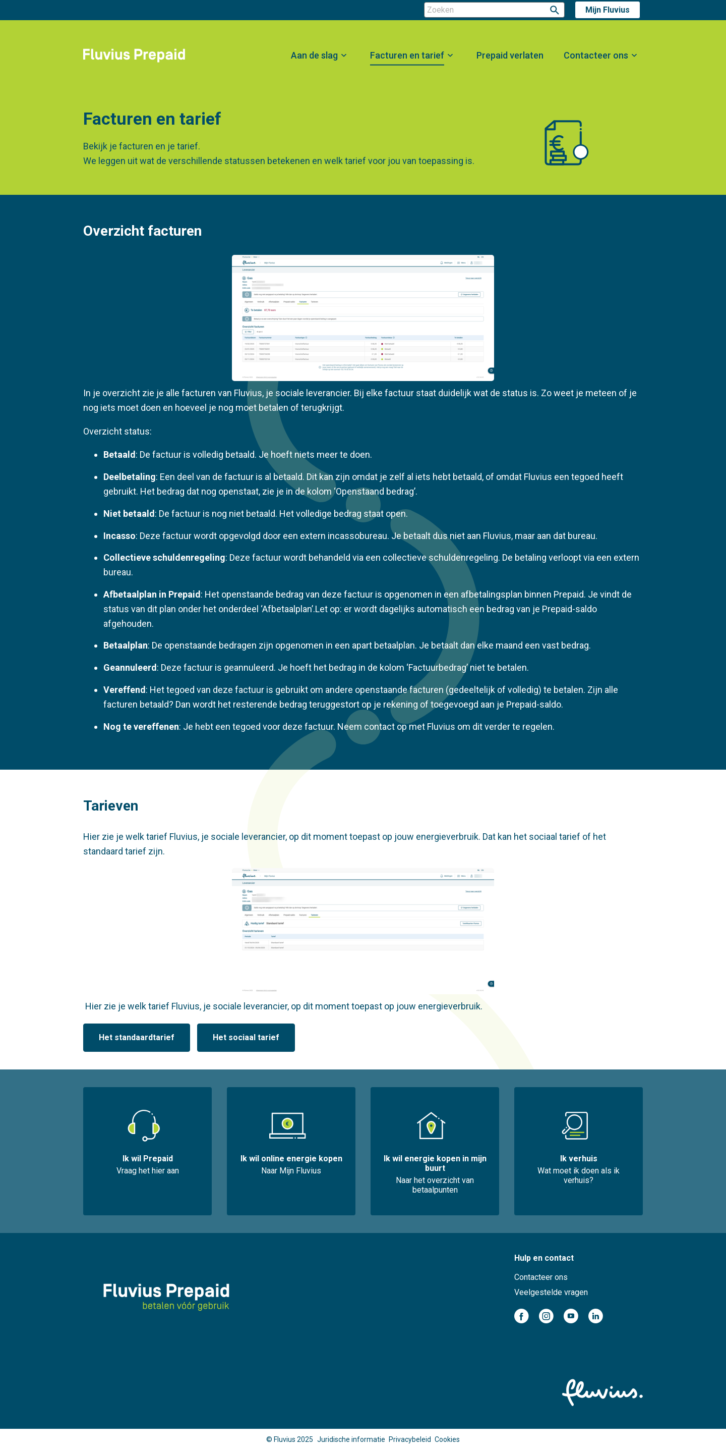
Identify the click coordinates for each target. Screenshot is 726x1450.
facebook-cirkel (521, 1316)
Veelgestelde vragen (551, 1292)
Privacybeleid (410, 1439)
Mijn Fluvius (607, 10)
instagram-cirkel (546, 1316)
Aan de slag (314, 55)
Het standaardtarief (136, 1037)
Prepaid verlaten (509, 55)
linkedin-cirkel (595, 1316)
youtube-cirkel (571, 1316)
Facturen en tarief (407, 55)
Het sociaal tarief (246, 1037)
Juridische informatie (351, 1439)
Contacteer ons (596, 55)
